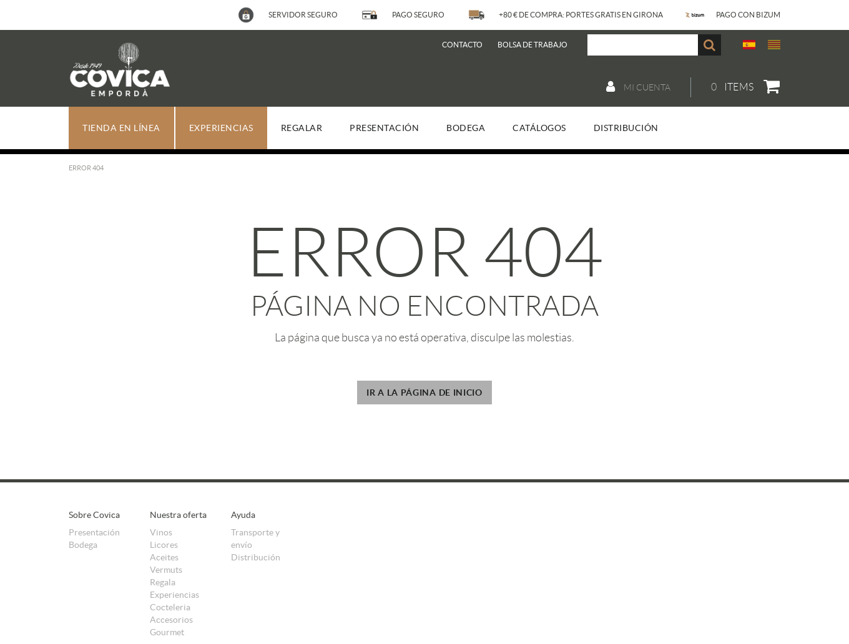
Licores (164, 545)
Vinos (161, 532)
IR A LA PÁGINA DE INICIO (424, 393)
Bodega (83, 545)
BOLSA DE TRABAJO (532, 45)
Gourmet (167, 632)
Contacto (462, 45)
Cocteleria (170, 607)
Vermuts (166, 570)
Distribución (255, 557)
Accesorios (171, 620)
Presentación (94, 532)
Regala (162, 582)
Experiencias (174, 595)
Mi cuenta (638, 86)
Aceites (164, 557)
